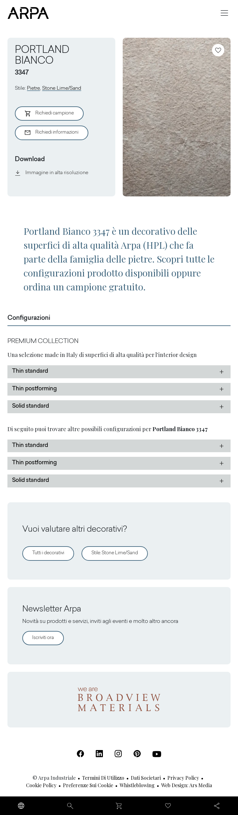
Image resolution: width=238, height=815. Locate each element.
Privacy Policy (183, 777)
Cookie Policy (41, 785)
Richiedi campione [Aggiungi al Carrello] (49, 113)
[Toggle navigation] (224, 13)
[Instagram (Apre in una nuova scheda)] (118, 754)
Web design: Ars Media (186, 785)
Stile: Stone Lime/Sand (114, 553)
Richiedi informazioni (51, 132)
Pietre (33, 88)
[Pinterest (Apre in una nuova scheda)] (137, 754)
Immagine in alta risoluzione (51, 173)
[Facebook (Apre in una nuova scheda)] (80, 754)
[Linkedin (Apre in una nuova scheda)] (99, 754)
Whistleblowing (137, 785)
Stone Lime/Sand (61, 88)
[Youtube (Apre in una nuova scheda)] (157, 754)
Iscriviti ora (43, 638)
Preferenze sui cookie (88, 785)
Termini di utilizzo (103, 777)
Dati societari (146, 777)
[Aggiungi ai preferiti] (218, 50)
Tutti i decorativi (48, 553)
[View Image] (177, 117)
